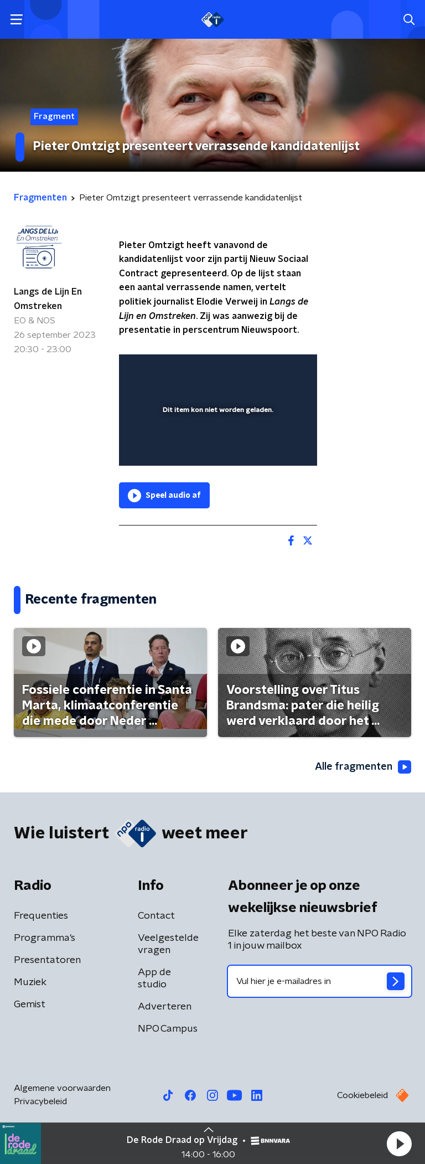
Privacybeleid (40, 1101)
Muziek (30, 982)
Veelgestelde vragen (168, 944)
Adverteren (164, 1007)
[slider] (216, 446)
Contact (156, 916)
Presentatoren (47, 960)
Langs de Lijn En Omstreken (48, 299)
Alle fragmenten (363, 767)
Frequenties (41, 916)
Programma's (44, 938)
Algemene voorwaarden (62, 1088)
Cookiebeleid (362, 1095)
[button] (399, 1143)
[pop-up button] (257, 370)
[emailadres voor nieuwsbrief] (319, 981)
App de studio (154, 978)
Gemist (29, 1005)
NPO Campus (168, 1029)
